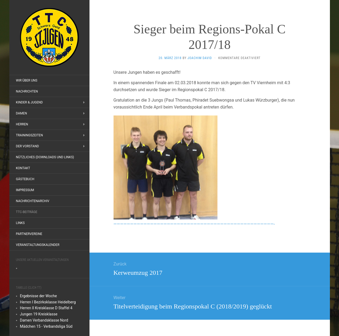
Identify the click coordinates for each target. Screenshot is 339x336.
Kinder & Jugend (29, 102)
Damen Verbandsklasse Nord (44, 320)
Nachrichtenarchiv (32, 201)
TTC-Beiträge (26, 212)
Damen (21, 113)
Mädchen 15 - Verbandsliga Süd (46, 326)
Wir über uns (26, 80)
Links (20, 223)
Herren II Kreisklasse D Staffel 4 (46, 308)
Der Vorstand (27, 146)
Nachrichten (27, 91)
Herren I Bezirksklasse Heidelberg (48, 302)
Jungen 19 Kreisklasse (38, 314)
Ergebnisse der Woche (38, 296)
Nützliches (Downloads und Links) (45, 157)
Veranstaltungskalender (38, 245)
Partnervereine (29, 234)
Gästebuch (25, 179)
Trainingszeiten (29, 135)
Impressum (25, 190)
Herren (22, 124)
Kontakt (23, 168)
